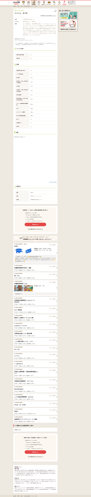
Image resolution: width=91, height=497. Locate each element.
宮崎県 (18, 429)
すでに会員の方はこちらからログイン (35, 229)
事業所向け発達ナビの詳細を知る (68, 29)
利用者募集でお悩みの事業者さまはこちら (48, 15)
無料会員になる (35, 224)
